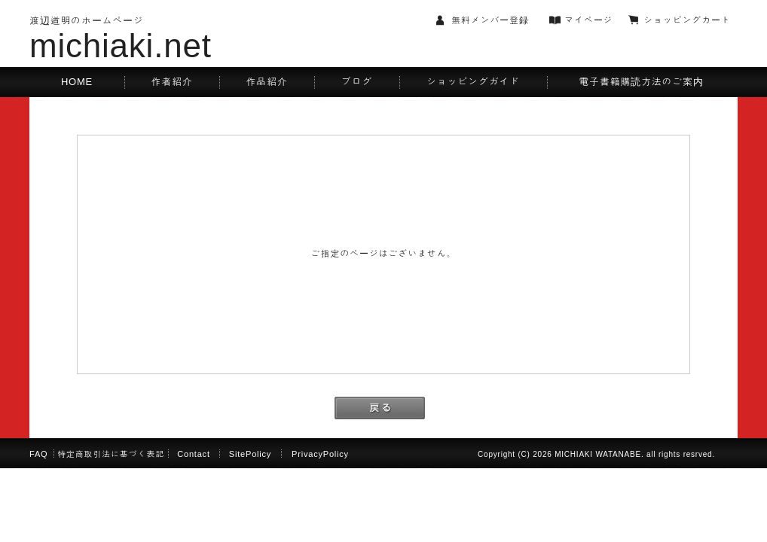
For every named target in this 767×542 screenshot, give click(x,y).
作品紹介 (266, 81)
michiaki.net (120, 45)
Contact (193, 453)
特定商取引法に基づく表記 (110, 453)
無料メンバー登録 (490, 20)
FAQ (38, 453)
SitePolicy (250, 453)
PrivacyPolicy (320, 453)
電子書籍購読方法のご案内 (641, 81)
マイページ (588, 20)
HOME (77, 81)
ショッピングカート (687, 20)
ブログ (356, 81)
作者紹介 (171, 81)
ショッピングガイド (473, 81)
